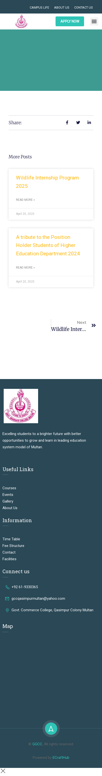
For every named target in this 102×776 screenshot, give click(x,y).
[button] (94, 21)
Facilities (9, 559)
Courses (9, 488)
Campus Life (39, 7)
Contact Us (83, 7)
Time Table (11, 539)
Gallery (7, 501)
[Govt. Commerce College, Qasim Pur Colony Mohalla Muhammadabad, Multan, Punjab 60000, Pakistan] (51, 674)
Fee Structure (13, 546)
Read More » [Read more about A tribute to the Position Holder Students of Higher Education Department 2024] (25, 267)
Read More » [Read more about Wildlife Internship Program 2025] (25, 200)
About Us (61, 7)
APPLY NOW (69, 21)
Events (7, 494)
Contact (8, 552)
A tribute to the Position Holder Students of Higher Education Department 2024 (48, 245)
